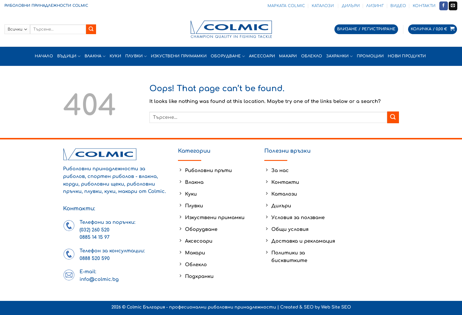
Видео (398, 6)
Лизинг (375, 6)
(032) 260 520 (94, 230)
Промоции (370, 56)
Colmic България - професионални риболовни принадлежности (201, 307)
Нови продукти (407, 56)
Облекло (311, 56)
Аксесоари (262, 56)
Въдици (68, 56)
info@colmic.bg (99, 279)
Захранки (339, 56)
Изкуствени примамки (179, 56)
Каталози (323, 6)
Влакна (95, 56)
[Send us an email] (453, 5)
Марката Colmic (286, 6)
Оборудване (228, 56)
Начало (44, 56)
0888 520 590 (95, 258)
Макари (288, 56)
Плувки (136, 56)
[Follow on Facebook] (443, 5)
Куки (115, 56)
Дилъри (351, 6)
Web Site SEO (336, 307)
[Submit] (91, 29)
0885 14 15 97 (95, 237)
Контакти (424, 6)
